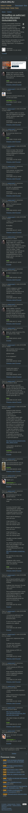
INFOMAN (9, 100)
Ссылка (4, 53)
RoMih (8, 722)
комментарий (11, 89)
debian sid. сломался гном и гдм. (16, 774)
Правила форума (11, 804)
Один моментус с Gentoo (14, 772)
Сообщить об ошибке (6, 808)
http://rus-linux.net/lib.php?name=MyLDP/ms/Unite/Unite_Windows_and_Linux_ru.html (15, 713)
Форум (7, 8)
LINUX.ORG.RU (7, 2)
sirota (7, 80)
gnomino (8, 467)
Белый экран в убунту (13, 769)
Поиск (17, 8)
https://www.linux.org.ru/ (6, 809)
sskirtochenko (10, 482)
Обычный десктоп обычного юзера (17, 794)
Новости (3, 5)
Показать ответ (11, 124)
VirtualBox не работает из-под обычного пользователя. (13, 17)
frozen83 (8, 450)
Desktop (9, 11)
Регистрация (19, 5)
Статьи (3, 8)
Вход (25, 5)
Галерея (8, 5)
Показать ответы (11, 84)
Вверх (24, 804)
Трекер (12, 8)
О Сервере (4, 804)
